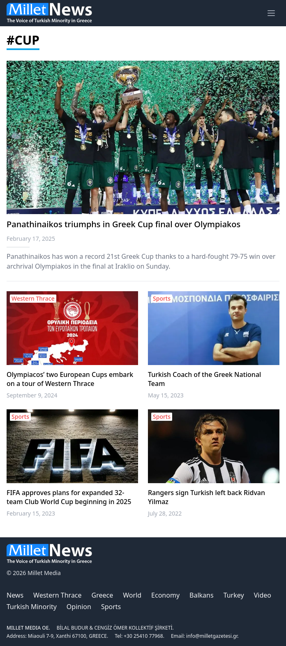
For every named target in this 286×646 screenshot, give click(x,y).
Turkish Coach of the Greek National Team (204, 379)
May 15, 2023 (166, 395)
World (132, 595)
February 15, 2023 (31, 513)
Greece (102, 595)
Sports (111, 606)
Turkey (234, 595)
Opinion (79, 606)
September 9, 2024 (32, 395)
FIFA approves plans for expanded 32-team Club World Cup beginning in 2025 (69, 497)
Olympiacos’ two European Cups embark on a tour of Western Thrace (70, 379)
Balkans (201, 595)
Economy (165, 595)
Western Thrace (57, 595)
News (15, 595)
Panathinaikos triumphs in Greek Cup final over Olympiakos (123, 224)
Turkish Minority (32, 606)
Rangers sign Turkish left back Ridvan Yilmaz (206, 497)
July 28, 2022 (165, 513)
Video (262, 595)
